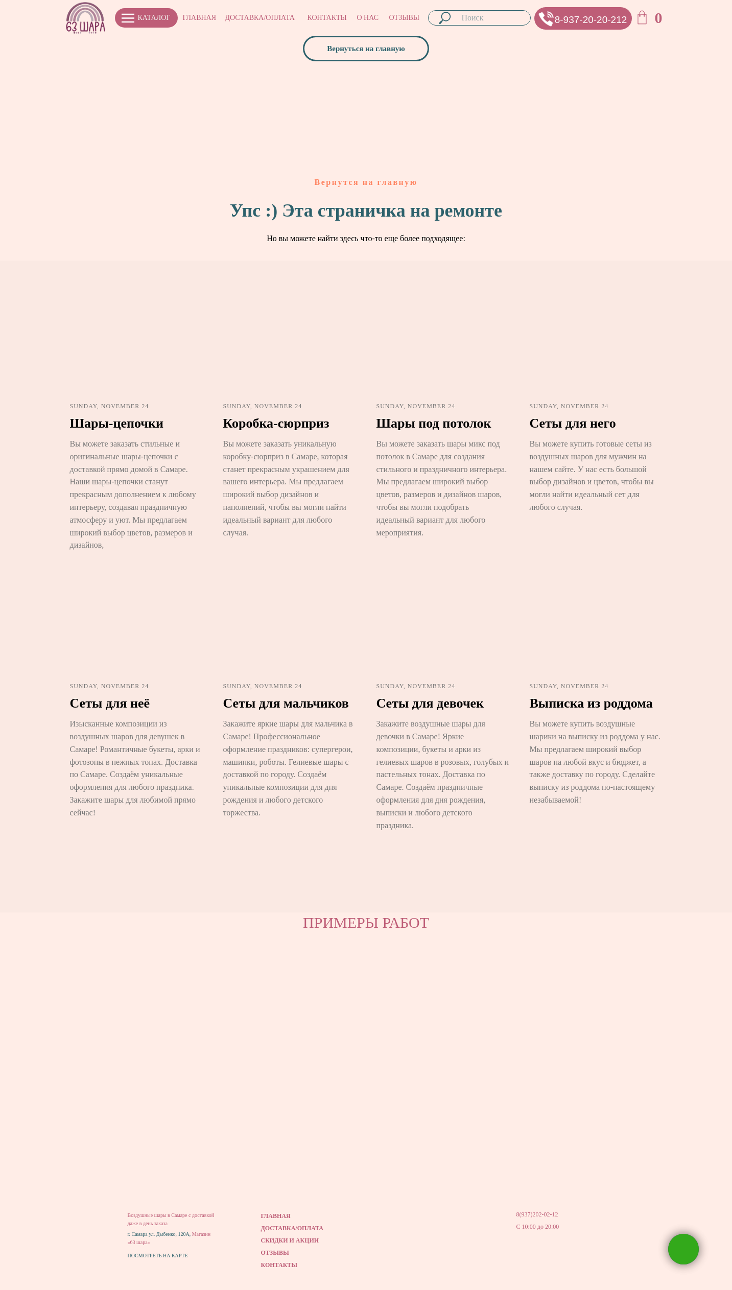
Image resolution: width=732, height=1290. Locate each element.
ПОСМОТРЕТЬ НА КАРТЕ (158, 1255)
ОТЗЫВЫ (404, 17)
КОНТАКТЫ (327, 17)
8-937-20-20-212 (591, 19)
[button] (546, 19)
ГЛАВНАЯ (200, 17)
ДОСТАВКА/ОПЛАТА (260, 17)
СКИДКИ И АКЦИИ (290, 1240)
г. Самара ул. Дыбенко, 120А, (160, 1234)
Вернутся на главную (366, 182)
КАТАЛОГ (154, 17)
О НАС (368, 17)
